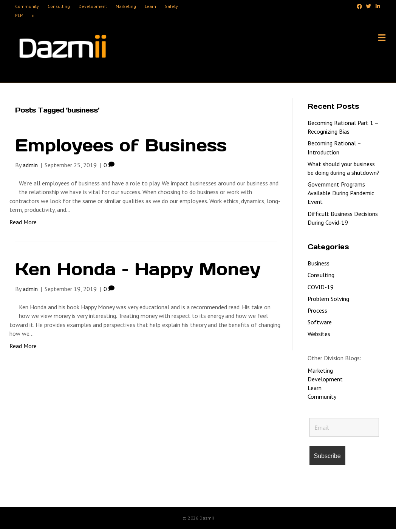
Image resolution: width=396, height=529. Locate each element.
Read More (23, 222)
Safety (171, 6)
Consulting (59, 6)
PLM (19, 15)
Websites (319, 334)
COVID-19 (321, 287)
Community (27, 6)
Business (318, 263)
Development (93, 6)
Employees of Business (121, 145)
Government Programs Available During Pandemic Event (341, 192)
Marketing (126, 6)
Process (317, 310)
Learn (150, 6)
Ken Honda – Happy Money (137, 269)
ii (33, 15)
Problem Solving (328, 298)
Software (320, 322)
